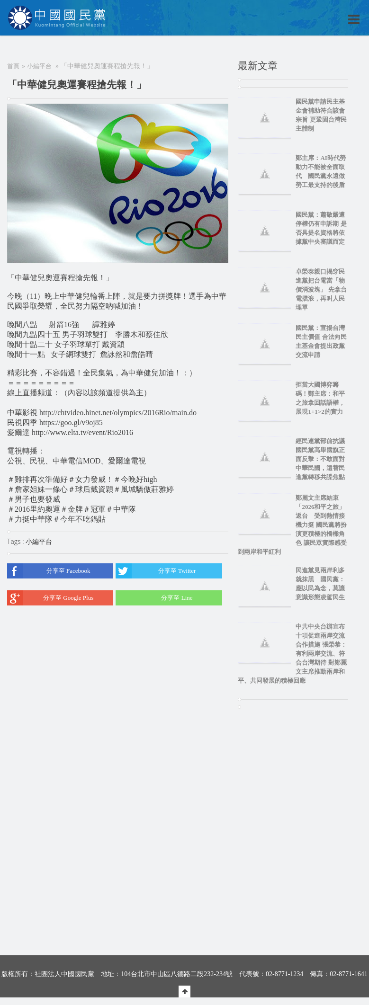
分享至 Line (154, 597)
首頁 (13, 66)
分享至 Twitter (156, 570)
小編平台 (39, 66)
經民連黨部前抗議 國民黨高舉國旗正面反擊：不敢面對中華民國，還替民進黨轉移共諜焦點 (323, 458)
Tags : (16, 541)
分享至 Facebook (48, 570)
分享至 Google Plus (50, 597)
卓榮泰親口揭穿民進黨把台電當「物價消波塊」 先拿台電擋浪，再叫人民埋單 (321, 289)
